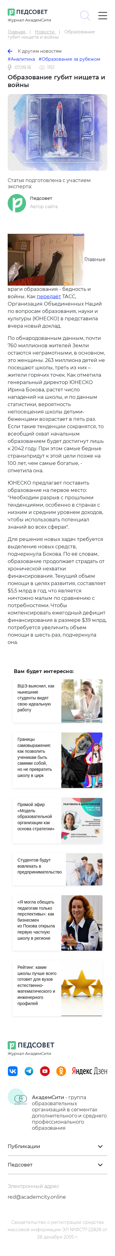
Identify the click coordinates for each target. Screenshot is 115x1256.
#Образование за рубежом (69, 59)
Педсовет (41, 198)
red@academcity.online (37, 1197)
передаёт (49, 296)
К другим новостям (35, 51)
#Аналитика (21, 59)
